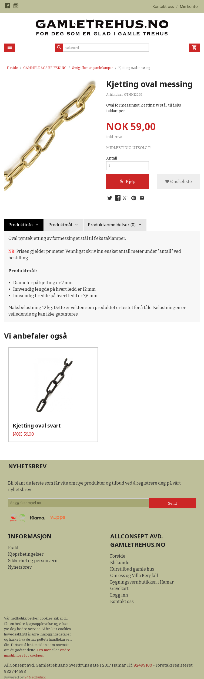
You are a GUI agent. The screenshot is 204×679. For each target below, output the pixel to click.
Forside (12, 68)
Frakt (13, 540)
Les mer (44, 643)
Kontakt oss (122, 594)
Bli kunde (119, 555)
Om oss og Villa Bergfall (134, 568)
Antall (111, 158)
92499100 (145, 658)
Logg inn (119, 588)
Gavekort (119, 581)
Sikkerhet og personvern (33, 553)
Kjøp (127, 183)
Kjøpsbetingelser (26, 547)
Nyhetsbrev (20, 560)
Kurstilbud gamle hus (132, 562)
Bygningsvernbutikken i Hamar (142, 575)
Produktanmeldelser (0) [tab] (112, 227)
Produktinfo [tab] (20, 227)
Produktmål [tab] (60, 227)
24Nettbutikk (35, 671)
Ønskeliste (178, 183)
